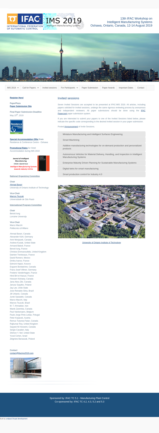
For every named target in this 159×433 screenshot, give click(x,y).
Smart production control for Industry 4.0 (82, 174)
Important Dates (126, 88)
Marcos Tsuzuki (17, 196)
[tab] (101, 134)
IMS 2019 (12, 88)
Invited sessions (50, 88)
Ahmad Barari (16, 185)
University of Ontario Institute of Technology (101, 242)
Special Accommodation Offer (24, 139)
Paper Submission (90, 88)
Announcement (71, 126)
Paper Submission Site (21, 106)
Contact (140, 88)
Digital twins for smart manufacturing (80, 168)
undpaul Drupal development (16, 419)
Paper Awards (108, 88)
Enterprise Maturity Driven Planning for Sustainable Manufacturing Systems (100, 163)
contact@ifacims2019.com (21, 353)
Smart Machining (71, 140)
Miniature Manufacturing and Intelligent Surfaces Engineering (93, 134)
